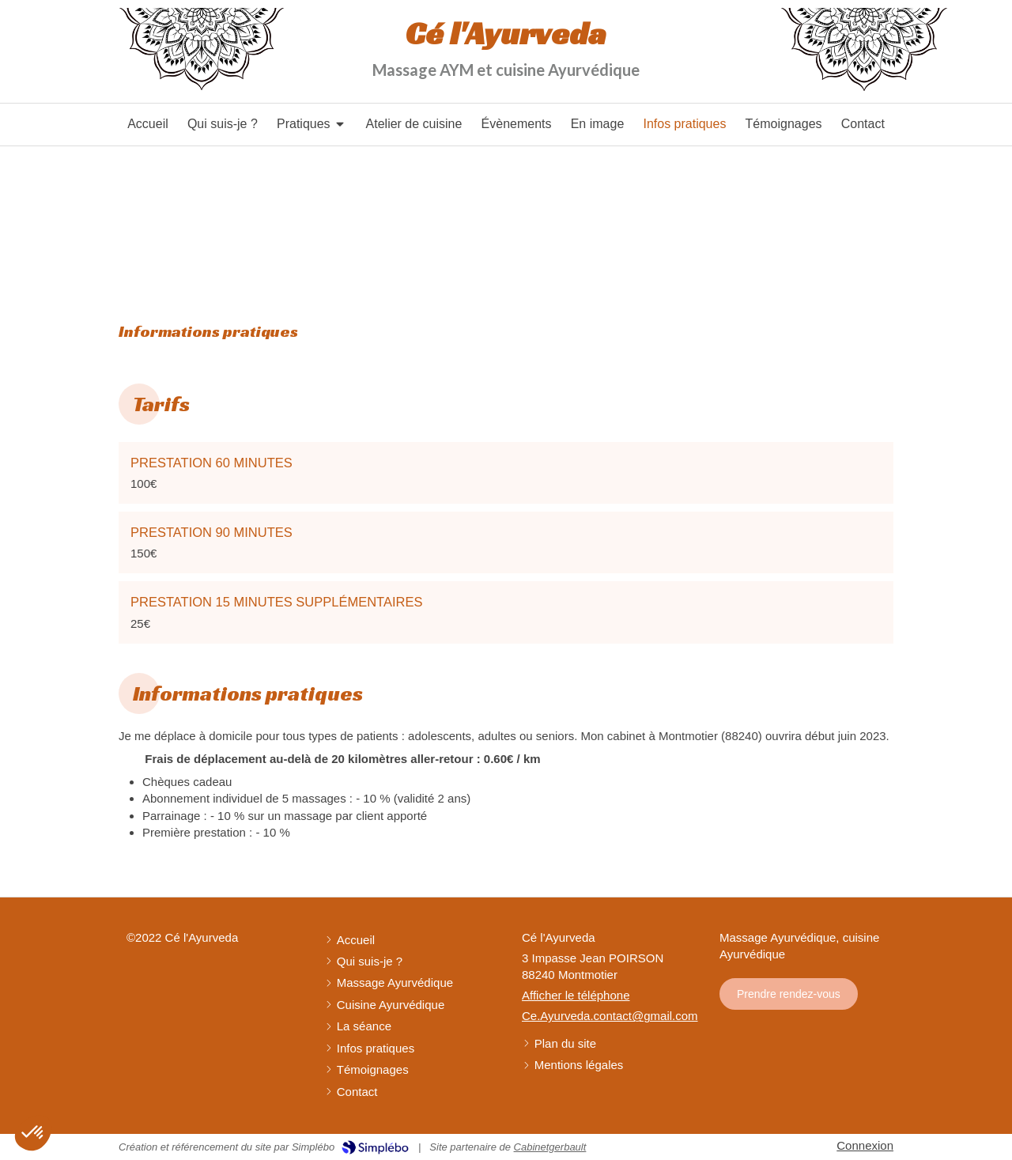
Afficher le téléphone (576, 995)
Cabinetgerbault (550, 1147)
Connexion (864, 1145)
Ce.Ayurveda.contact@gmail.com (610, 1015)
